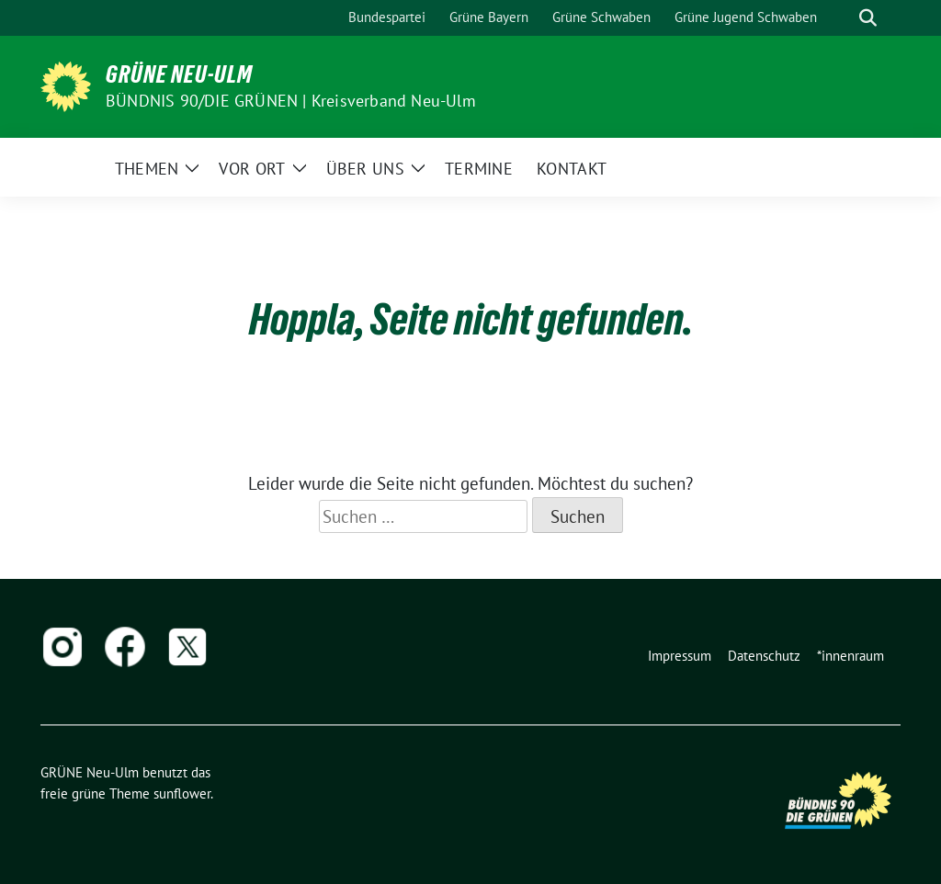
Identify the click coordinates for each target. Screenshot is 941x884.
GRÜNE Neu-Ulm (179, 74)
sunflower (181, 793)
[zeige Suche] (868, 18)
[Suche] (841, 18)
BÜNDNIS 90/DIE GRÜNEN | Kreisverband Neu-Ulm (291, 100)
